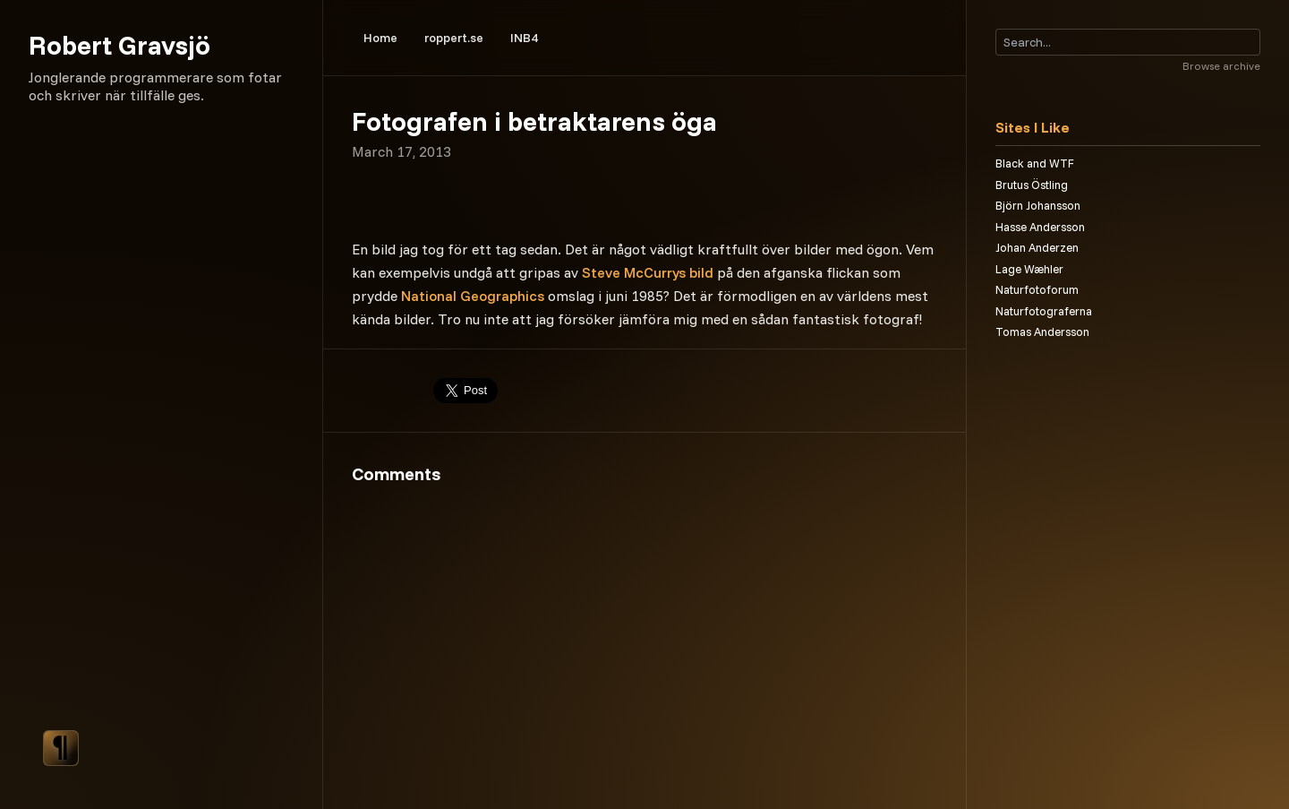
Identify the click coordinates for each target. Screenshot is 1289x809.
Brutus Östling (1031, 184)
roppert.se (453, 38)
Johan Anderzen (1037, 247)
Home (380, 38)
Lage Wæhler (1029, 269)
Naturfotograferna (1043, 311)
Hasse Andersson (1040, 226)
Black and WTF (1034, 163)
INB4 (524, 38)
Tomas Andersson (1042, 331)
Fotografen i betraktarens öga (534, 121)
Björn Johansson (1037, 205)
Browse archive (1221, 66)
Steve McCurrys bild (647, 272)
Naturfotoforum (1037, 289)
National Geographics (472, 296)
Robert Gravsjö (119, 45)
